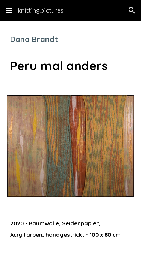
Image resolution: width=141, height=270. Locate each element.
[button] (9, 10)
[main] (70, 53)
